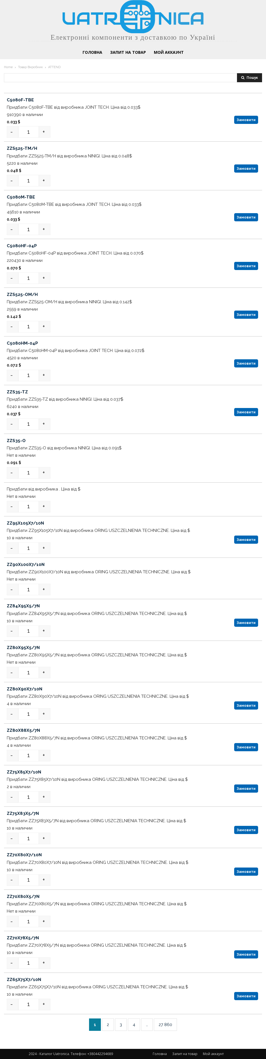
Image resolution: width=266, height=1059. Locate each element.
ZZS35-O (16, 440)
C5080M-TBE (21, 197)
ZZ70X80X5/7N (23, 896)
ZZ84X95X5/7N (23, 605)
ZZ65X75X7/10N (24, 979)
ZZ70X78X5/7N (23, 937)
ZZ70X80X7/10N (24, 855)
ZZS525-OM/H (22, 294)
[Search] (249, 77)
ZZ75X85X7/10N (24, 772)
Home (8, 67)
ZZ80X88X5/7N (23, 730)
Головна (160, 1053)
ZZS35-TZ (17, 391)
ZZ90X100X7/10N (26, 564)
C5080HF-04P (22, 245)
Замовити (246, 120)
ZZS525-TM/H (22, 148)
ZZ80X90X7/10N (24, 689)
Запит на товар (185, 1053)
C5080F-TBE (20, 99)
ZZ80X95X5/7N (23, 647)
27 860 (165, 1024)
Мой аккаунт (213, 1053)
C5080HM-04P (22, 343)
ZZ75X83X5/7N (23, 813)
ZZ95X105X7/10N (25, 523)
